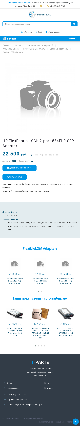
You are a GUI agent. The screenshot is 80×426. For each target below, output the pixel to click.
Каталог (47, 383)
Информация (13, 388)
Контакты (48, 388)
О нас (9, 383)
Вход (38, 32)
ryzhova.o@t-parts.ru (18, 399)
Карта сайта (72, 421)
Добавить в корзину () (19, 167)
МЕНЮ (71, 38)
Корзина (26, 32)
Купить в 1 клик (14, 176)
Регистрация (53, 32)
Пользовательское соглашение (50, 421)
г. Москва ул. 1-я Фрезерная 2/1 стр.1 (25, 404)
